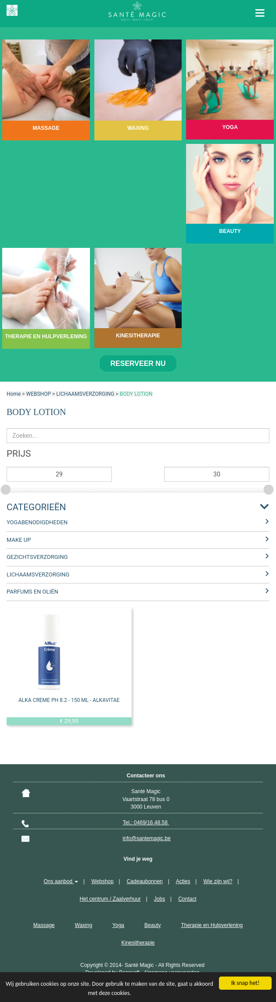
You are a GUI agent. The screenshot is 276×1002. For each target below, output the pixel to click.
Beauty (152, 925)
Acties (183, 881)
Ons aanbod (61, 881)
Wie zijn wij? (217, 881)
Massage (44, 925)
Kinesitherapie (137, 943)
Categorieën (36, 507)
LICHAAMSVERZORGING (85, 394)
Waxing (84, 925)
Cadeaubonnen (145, 881)
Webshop (102, 881)
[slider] (6, 488)
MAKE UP (19, 540)
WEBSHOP (38, 394)
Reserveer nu (138, 363)
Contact (187, 899)
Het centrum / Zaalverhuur (109, 899)
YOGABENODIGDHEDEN (37, 522)
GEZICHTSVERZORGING (37, 557)
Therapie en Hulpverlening (212, 925)
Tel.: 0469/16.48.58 (146, 822)
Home (14, 394)
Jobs (159, 899)
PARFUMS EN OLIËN (32, 591)
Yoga (118, 925)
